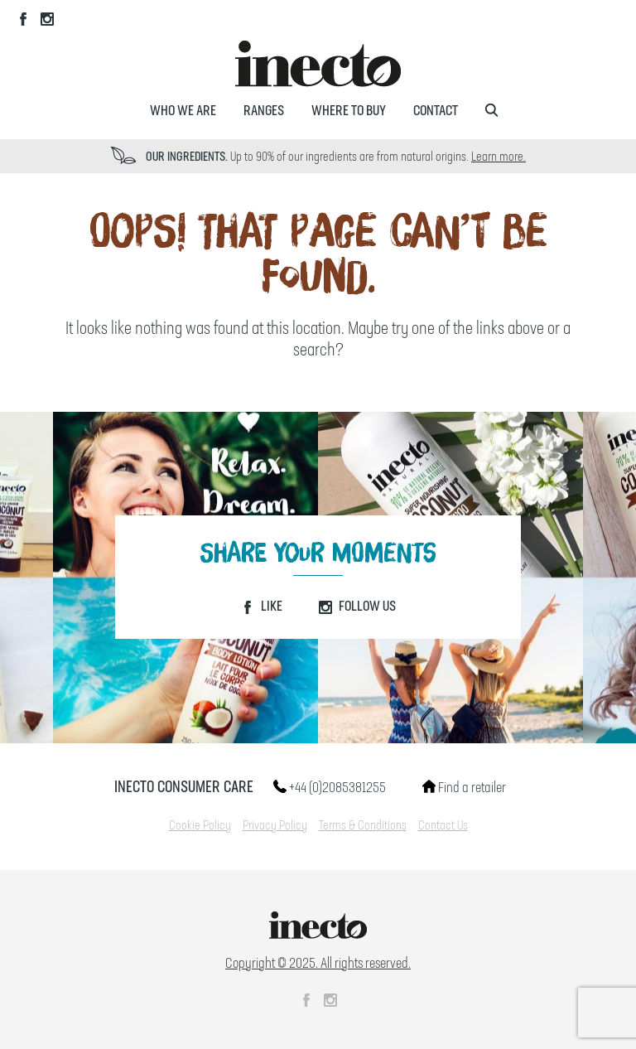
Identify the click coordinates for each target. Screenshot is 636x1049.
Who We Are (183, 111)
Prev (76, 156)
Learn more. (498, 157)
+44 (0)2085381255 (329, 788)
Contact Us (443, 826)
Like (261, 606)
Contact (435, 111)
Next (560, 156)
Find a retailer (464, 788)
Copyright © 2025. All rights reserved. (318, 963)
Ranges (263, 111)
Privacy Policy (275, 826)
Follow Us (357, 606)
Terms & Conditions (363, 826)
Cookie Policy (200, 826)
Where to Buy (348, 111)
